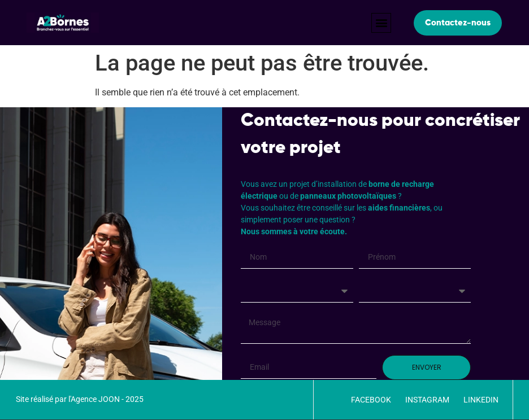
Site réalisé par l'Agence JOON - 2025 (80, 399)
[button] (381, 23)
